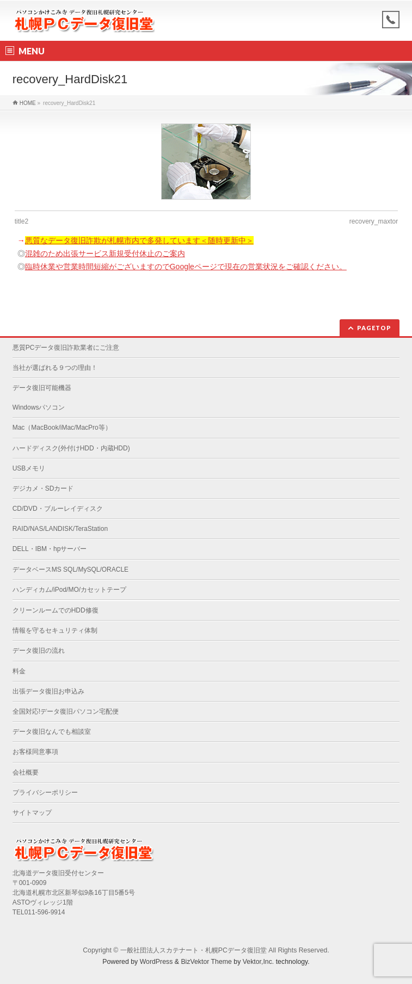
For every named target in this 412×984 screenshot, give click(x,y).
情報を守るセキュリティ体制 (55, 630)
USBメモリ (29, 468)
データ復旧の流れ (39, 650)
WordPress (156, 962)
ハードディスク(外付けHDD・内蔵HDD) (71, 448)
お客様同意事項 (35, 752)
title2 (21, 221)
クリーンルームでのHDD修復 (56, 610)
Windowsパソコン (39, 407)
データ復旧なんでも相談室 (52, 731)
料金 (19, 671)
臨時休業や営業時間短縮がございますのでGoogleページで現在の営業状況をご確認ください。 (186, 266)
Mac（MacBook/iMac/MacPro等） (62, 427)
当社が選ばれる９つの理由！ (55, 368)
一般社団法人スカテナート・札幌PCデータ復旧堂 (193, 950)
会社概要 (26, 772)
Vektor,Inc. (258, 962)
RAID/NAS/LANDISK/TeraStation (60, 529)
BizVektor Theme (206, 962)
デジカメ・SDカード (43, 488)
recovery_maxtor (373, 221)
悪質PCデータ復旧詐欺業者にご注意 (66, 347)
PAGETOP (374, 327)
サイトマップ (32, 812)
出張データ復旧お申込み (48, 691)
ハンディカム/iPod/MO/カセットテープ (69, 589)
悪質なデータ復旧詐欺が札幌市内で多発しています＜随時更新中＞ (139, 240)
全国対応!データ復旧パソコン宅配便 (66, 711)
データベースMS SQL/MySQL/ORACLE (70, 569)
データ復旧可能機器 (42, 388)
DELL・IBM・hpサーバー (50, 549)
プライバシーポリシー (45, 792)
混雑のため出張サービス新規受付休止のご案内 (105, 253)
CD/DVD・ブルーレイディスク (58, 508)
